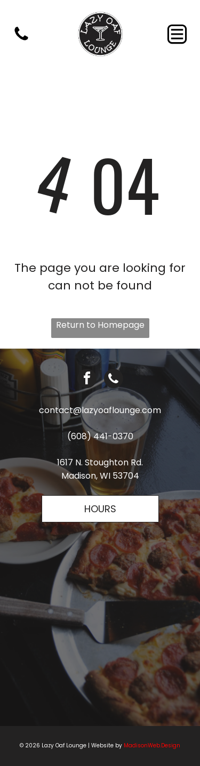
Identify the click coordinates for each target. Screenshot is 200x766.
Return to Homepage (100, 325)
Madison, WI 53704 (100, 476)
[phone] (113, 380)
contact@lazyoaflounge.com (100, 410)
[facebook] (87, 380)
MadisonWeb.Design (152, 745)
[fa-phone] (21, 40)
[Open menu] (177, 34)
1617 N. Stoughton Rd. (100, 462)
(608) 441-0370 (100, 436)
